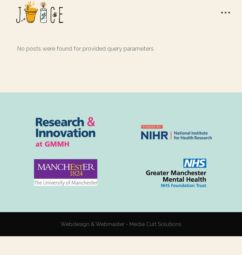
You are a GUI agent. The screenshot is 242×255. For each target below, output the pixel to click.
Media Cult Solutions (155, 224)
